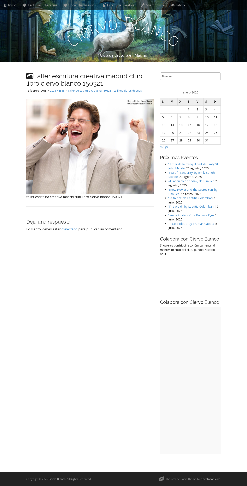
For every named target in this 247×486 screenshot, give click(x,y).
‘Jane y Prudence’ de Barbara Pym (191, 215)
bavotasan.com (210, 479)
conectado (69, 229)
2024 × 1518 (57, 90)
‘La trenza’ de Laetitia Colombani (190, 198)
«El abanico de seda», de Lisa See (191, 181)
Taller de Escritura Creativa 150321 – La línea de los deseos (105, 90)
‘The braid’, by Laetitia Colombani (191, 206)
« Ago (164, 146)
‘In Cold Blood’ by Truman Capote (191, 224)
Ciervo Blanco (57, 479)
